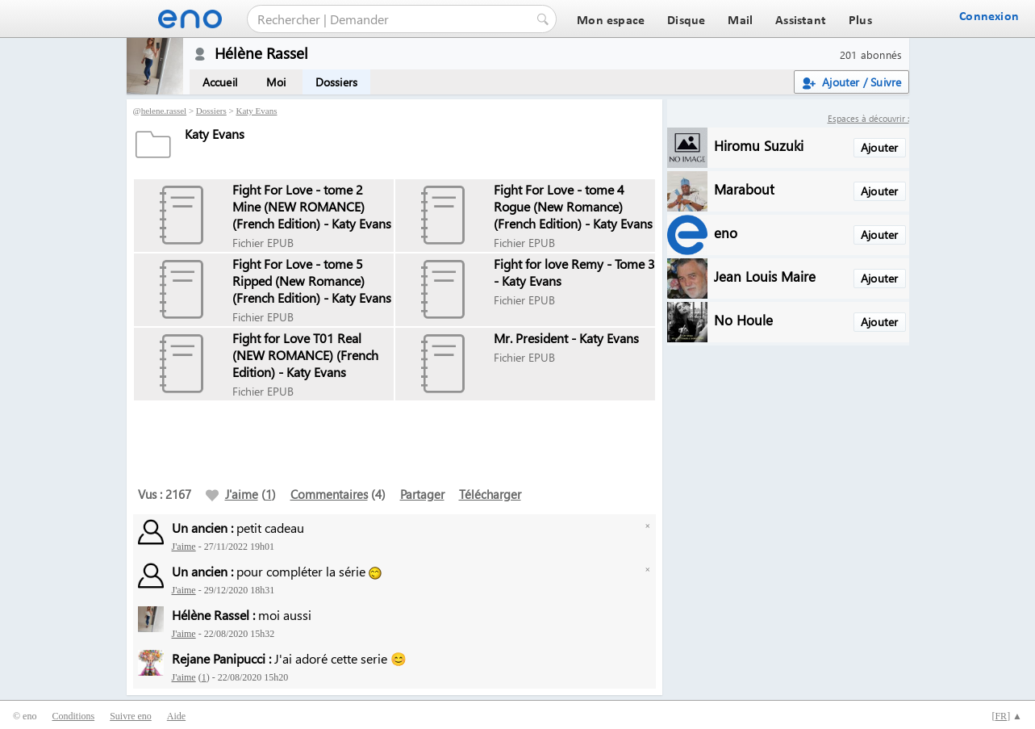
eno (725, 232)
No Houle (743, 319)
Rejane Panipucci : (221, 658)
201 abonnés (871, 54)
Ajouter (879, 147)
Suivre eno (131, 716)
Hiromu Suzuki (758, 145)
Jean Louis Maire (765, 275)
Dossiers (336, 82)
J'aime (232, 494)
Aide (176, 716)
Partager (422, 494)
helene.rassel (164, 110)
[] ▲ (1006, 716)
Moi (276, 82)
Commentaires (329, 494)
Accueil (219, 82)
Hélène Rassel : (213, 614)
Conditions (73, 716)
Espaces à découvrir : (868, 118)
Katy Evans (256, 110)
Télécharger (490, 494)
